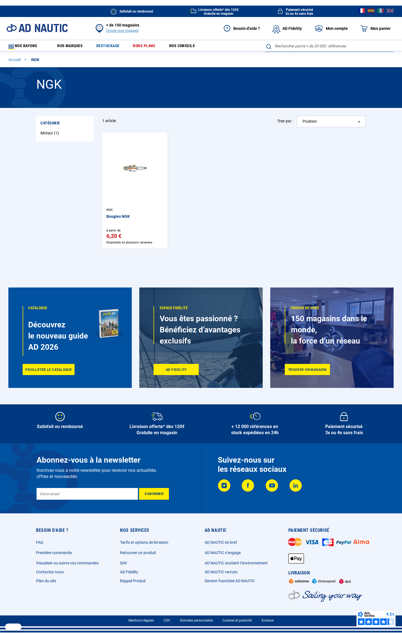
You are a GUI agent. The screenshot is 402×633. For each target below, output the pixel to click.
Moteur (50, 135)
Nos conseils (195, 47)
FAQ (39, 542)
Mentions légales (141, 620)
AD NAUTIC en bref (221, 542)
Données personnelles (196, 620)
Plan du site (46, 581)
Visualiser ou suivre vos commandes (67, 563)
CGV (167, 620)
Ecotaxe (268, 620)
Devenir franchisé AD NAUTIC (230, 581)
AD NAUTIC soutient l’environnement (236, 563)
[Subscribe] (154, 494)
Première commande (54, 552)
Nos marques (72, 47)
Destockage (113, 47)
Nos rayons (25, 47)
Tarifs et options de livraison (144, 542)
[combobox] (329, 46)
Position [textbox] (310, 124)
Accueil (14, 62)
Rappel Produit (133, 581)
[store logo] (37, 28)
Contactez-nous (50, 572)
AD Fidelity (129, 572)
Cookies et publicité (237, 620)
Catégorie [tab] (50, 125)
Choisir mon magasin (122, 31)
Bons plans (153, 47)
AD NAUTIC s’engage (223, 552)
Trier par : (285, 123)
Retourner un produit (138, 552)
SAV (123, 563)
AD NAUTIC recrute (221, 572)
